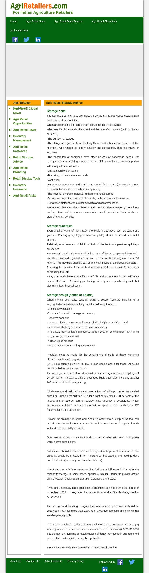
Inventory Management (22, 138)
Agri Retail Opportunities (22, 121)
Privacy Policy (76, 561)
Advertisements (53, 561)
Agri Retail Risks (24, 195)
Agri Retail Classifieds (104, 21)
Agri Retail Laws (24, 129)
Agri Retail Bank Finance (68, 21)
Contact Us (32, 561)
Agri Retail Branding (20, 170)
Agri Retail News (35, 21)
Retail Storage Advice (23, 159)
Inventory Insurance (20, 187)
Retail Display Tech (26, 178)
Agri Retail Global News (25, 110)
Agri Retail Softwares (20, 149)
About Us (15, 561)
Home (13, 21)
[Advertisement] (74, 71)
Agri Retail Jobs (19, 30)
